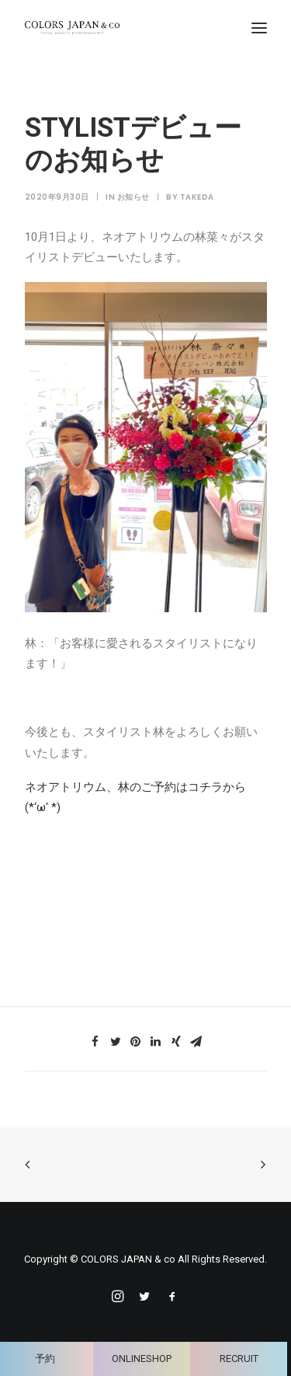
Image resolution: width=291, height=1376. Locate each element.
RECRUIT (239, 1358)
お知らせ (133, 197)
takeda (197, 197)
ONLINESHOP (141, 1358)
